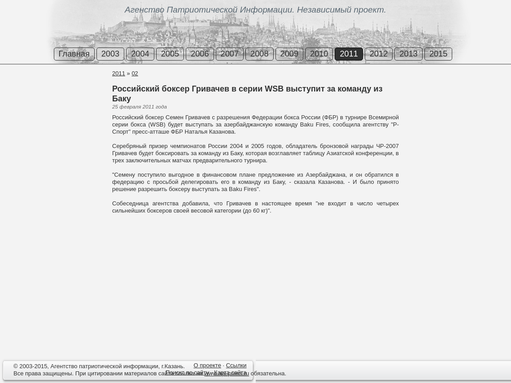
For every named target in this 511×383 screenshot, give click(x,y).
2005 (170, 53)
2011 (349, 53)
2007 (230, 53)
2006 (200, 53)
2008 (259, 53)
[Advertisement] (53, 102)
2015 (438, 53)
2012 (379, 53)
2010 (319, 53)
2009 (289, 53)
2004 (140, 53)
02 (134, 73)
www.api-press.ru (226, 373)
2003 (110, 53)
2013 (408, 53)
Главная (74, 53)
